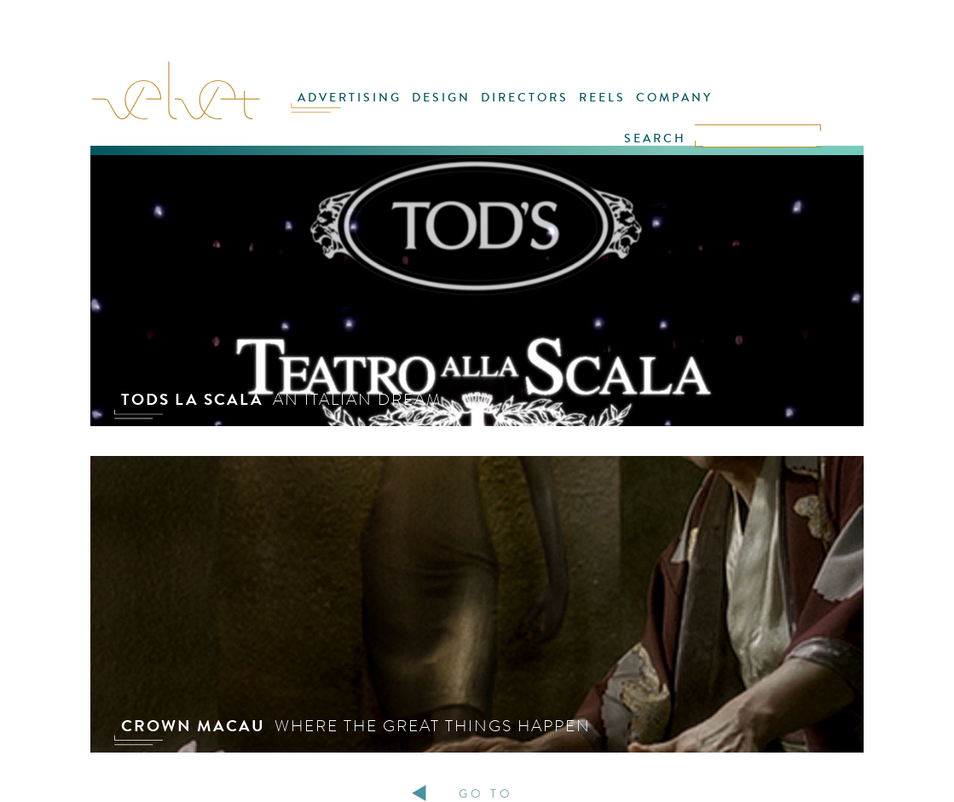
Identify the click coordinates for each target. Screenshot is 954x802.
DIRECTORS (525, 97)
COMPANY (674, 97)
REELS (602, 97)
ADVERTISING (350, 97)
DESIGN (441, 97)
